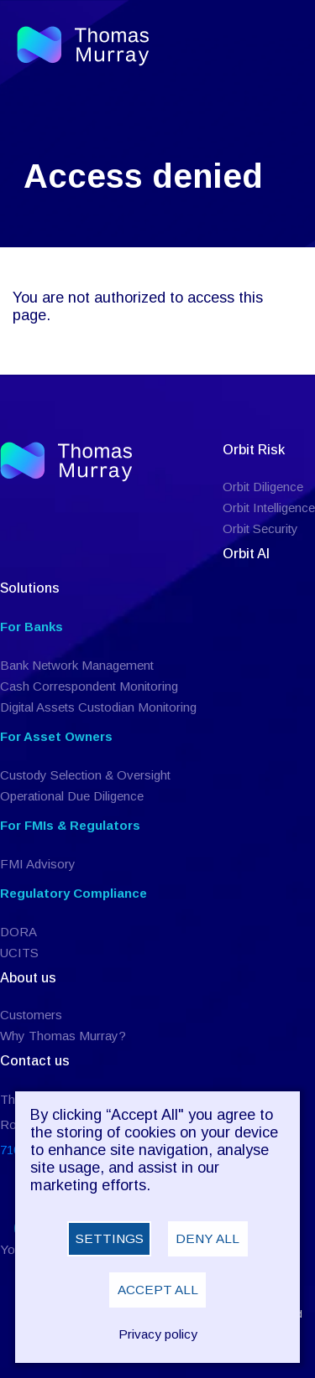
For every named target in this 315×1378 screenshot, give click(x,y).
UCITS (19, 952)
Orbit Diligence (263, 486)
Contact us (35, 1061)
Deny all (207, 1238)
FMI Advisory (38, 864)
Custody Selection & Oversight (85, 775)
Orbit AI (246, 554)
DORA (18, 932)
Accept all (158, 1289)
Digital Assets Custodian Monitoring (98, 707)
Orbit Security (260, 528)
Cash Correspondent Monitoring (89, 686)
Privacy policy (157, 1334)
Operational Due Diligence (72, 796)
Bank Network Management (77, 665)
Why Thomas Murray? (63, 1035)
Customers (31, 1015)
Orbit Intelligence (269, 507)
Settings (110, 1238)
